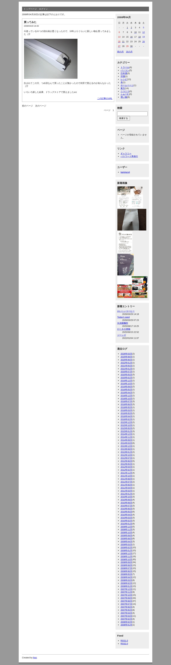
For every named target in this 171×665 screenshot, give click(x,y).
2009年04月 (126, 541)
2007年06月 (126, 607)
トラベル (125, 67)
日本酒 (124, 73)
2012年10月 (126, 455)
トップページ (30, 9)
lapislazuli (125, 172)
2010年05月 (126, 511)
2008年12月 (126, 553)
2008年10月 (126, 559)
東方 (123, 88)
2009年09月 (126, 535)
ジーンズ (121, 335)
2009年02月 (126, 547)
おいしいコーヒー (126, 311)
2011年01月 (126, 494)
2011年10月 (126, 476)
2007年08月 (126, 601)
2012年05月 (126, 464)
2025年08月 (126, 356)
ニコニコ (125, 91)
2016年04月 (126, 416)
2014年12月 (126, 434)
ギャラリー (126, 153)
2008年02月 (126, 583)
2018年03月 (126, 410)
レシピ (124, 79)
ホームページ (127, 85)
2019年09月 (126, 386)
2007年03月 (126, 616)
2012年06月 (126, 461)
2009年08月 (126, 538)
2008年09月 (126, 562)
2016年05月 (126, 413)
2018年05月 (126, 407)
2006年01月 (126, 625)
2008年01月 (126, 586)
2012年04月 (126, 467)
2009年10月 (126, 532)
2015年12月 (126, 422)
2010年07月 (126, 505)
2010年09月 (126, 499)
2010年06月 (126, 508)
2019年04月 (126, 392)
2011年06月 (126, 485)
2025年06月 (126, 359)
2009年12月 (126, 526)
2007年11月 (126, 592)
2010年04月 (126, 514)
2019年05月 (126, 389)
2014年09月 (126, 440)
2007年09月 (126, 598)
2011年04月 (126, 488)
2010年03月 (126, 517)
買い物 (124, 97)
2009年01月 (126, 550)
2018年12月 (126, 395)
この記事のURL (104, 98)
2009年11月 (126, 529)
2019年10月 (126, 383)
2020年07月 (126, 371)
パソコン (125, 70)
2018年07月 (126, 401)
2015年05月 (126, 428)
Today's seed (123, 317)
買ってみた (30, 22)
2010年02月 (126, 520)
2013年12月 (126, 446)
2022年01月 (126, 362)
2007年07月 (126, 604)
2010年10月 (126, 496)
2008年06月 (126, 571)
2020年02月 (126, 377)
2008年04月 (126, 577)
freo (35, 657)
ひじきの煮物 (123, 329)
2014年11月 (126, 437)
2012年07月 (126, 458)
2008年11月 (126, 556)
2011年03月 (126, 491)
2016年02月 (126, 419)
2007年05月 (126, 610)
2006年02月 (126, 622)
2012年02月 (126, 470)
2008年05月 (126, 574)
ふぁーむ (125, 94)
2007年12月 (126, 589)
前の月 (120, 51)
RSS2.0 (124, 643)
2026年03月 (126, 353)
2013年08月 (126, 449)
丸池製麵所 (122, 323)
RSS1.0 (124, 640)
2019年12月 (126, 380)
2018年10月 (126, 398)
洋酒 (123, 76)
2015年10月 (126, 425)
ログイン (43, 9)
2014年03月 (126, 443)
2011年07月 (126, 482)
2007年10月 (126, 595)
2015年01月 (126, 431)
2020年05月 (126, 374)
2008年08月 (126, 565)
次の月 (129, 51)
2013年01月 (126, 452)
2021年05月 (126, 365)
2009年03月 (126, 544)
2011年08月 (126, 479)
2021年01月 (126, 368)
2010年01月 (126, 523)
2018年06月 (126, 404)
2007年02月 (126, 619)
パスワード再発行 (129, 156)
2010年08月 (126, 502)
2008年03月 (126, 580)
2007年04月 (126, 613)
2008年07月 (126, 568)
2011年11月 (126, 473)
